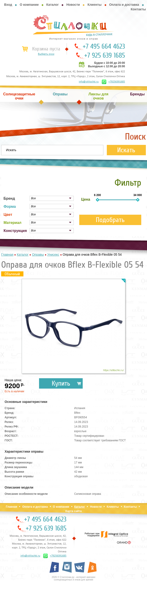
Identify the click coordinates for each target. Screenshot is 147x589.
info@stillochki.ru (89, 81)
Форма (9, 206)
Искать (126, 150)
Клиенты (95, 4)
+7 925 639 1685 (104, 55)
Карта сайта (73, 511)
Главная (11, 506)
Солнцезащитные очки (19, 96)
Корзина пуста (46, 49)
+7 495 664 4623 (104, 46)
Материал (12, 223)
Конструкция (15, 231)
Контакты (138, 9)
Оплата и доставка (124, 4)
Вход (8, 4)
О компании (29, 4)
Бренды (137, 94)
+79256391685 (113, 81)
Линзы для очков (98, 96)
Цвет (7, 215)
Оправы (60, 94)
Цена (85, 199)
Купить (61, 383)
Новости (73, 4)
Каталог (52, 4)
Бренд (9, 198)
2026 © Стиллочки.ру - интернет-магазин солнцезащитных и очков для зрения (73, 578)
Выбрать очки (46, 54)
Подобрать (110, 220)
